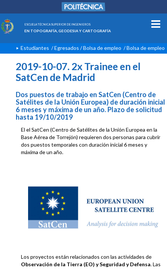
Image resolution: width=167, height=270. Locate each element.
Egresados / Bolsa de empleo (87, 48)
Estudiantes (35, 48)
